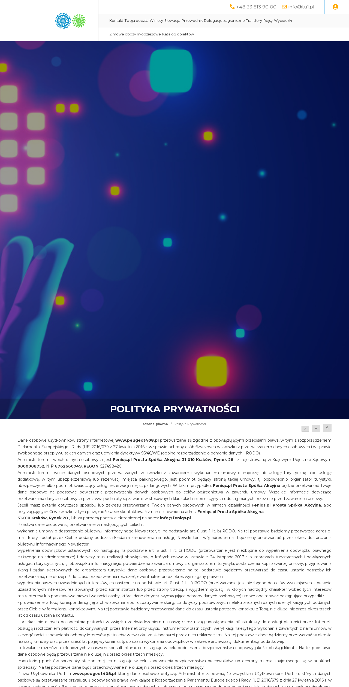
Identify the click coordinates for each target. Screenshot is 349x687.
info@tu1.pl (301, 7)
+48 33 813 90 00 (256, 7)
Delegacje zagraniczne (224, 21)
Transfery (254, 21)
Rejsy (268, 21)
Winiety (156, 21)
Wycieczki (283, 21)
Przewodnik (192, 21)
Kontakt (116, 21)
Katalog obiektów (178, 34)
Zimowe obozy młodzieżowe (135, 34)
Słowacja (172, 21)
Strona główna (155, 424)
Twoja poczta (136, 21)
